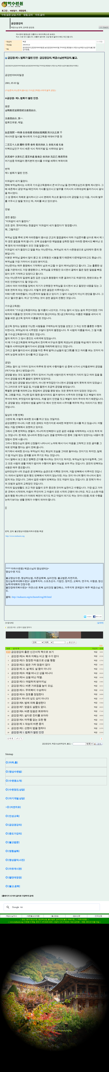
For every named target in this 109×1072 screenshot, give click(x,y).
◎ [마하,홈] (12, 762)
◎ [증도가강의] (13, 833)
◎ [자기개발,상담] (15, 798)
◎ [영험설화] (12, 851)
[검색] (51, 907)
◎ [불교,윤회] (12, 886)
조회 (101, 649)
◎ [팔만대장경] (13, 877)
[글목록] (100, 623)
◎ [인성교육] (12, 816)
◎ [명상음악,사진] (15, 860)
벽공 (24, 41)
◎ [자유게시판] (13, 868)
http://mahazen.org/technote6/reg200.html (32, 597)
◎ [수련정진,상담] (15, 789)
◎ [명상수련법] (14, 771)
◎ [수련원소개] (14, 780)
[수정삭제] (9, 623)
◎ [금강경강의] (13, 825)
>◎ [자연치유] (13, 807)
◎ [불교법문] (12, 842)
